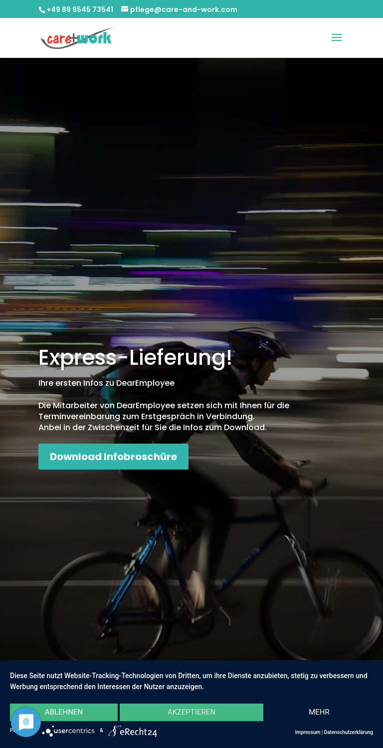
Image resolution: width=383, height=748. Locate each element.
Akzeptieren (191, 712)
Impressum (308, 732)
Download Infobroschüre (113, 457)
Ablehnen (64, 712)
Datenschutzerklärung (348, 732)
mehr (319, 712)
